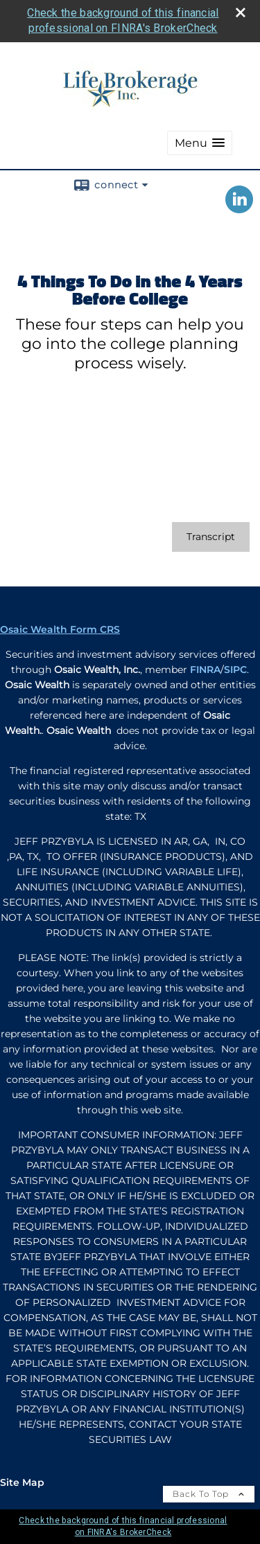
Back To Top (209, 1494)
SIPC (235, 669)
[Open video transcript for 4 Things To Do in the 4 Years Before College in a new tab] (211, 537)
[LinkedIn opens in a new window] (239, 208)
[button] (199, 143)
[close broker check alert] (240, 12)
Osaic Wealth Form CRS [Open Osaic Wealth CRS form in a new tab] (60, 629)
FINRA (205, 669)
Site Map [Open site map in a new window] (22, 1482)
